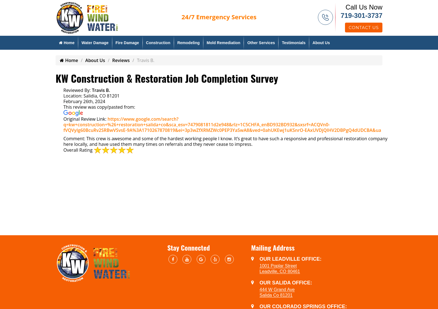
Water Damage (95, 43)
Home (67, 43)
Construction (158, 43)
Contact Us (364, 27)
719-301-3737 (361, 15)
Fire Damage (127, 43)
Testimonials (294, 43)
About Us (321, 43)
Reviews (121, 60)
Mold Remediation (224, 43)
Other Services (261, 43)
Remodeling (188, 43)
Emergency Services (219, 17)
